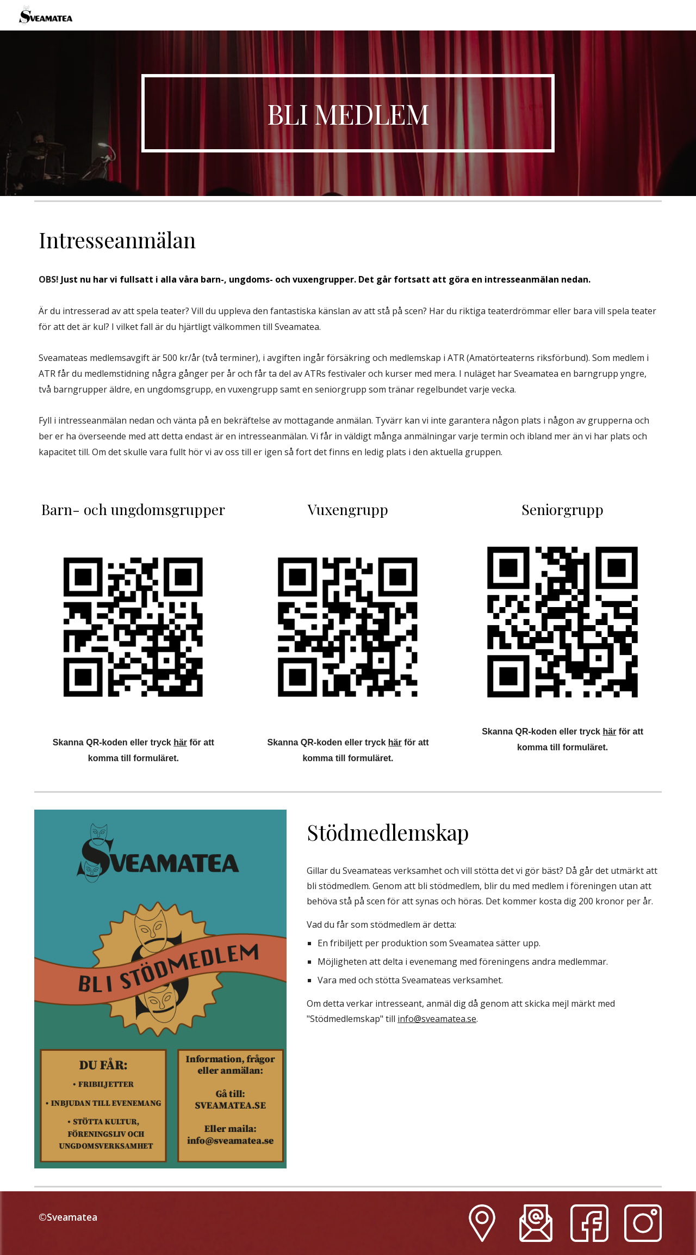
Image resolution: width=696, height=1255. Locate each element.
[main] (348, 113)
